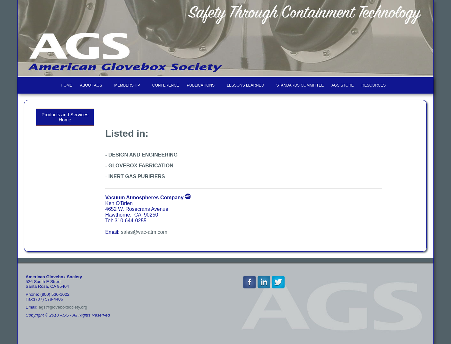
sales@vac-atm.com (144, 232)
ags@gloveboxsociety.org (63, 307)
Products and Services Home (65, 117)
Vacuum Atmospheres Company (144, 197)
